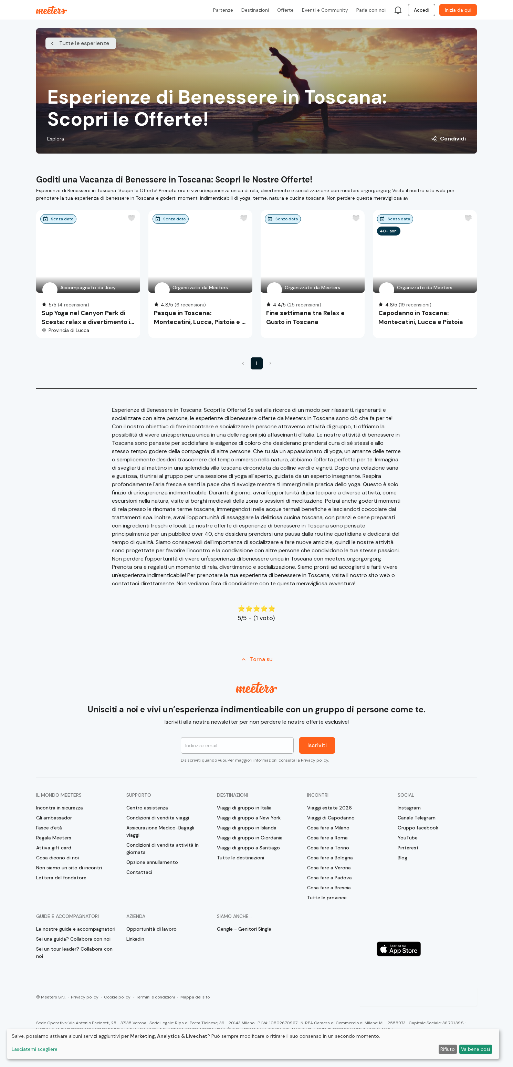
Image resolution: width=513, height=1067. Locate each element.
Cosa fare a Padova (329, 878)
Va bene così (475, 1049)
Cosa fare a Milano (328, 828)
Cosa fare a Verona (329, 868)
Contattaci (139, 872)
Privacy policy (314, 760)
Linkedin (135, 939)
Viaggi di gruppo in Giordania (250, 838)
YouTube (408, 838)
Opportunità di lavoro (151, 929)
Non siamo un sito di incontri (69, 868)
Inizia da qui (458, 10)
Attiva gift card (53, 848)
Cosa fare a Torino (328, 848)
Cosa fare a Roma (327, 838)
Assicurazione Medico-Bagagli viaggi (160, 831)
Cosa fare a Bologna (330, 858)
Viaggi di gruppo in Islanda (246, 828)
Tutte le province (327, 898)
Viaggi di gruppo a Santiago (248, 848)
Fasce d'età (49, 828)
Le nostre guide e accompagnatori (75, 929)
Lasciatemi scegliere (34, 1049)
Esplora (55, 139)
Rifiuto (447, 1049)
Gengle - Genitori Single (244, 929)
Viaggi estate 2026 (329, 808)
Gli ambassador (54, 818)
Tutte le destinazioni (240, 858)
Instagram (409, 808)
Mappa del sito (195, 997)
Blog (402, 858)
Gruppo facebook (418, 828)
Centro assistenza (147, 808)
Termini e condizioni (155, 997)
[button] (243, 363)
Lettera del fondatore (61, 878)
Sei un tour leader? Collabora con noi (74, 952)
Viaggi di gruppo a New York (249, 818)
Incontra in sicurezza (59, 808)
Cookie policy (117, 997)
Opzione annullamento (152, 862)
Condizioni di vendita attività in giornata (162, 848)
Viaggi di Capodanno (331, 818)
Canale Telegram (417, 818)
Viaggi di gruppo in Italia (244, 808)
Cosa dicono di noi (57, 858)
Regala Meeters (53, 838)
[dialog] (253, 1044)
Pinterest (408, 848)
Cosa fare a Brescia (329, 888)
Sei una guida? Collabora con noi (73, 939)
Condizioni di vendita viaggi (157, 818)
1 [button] (256, 363)
